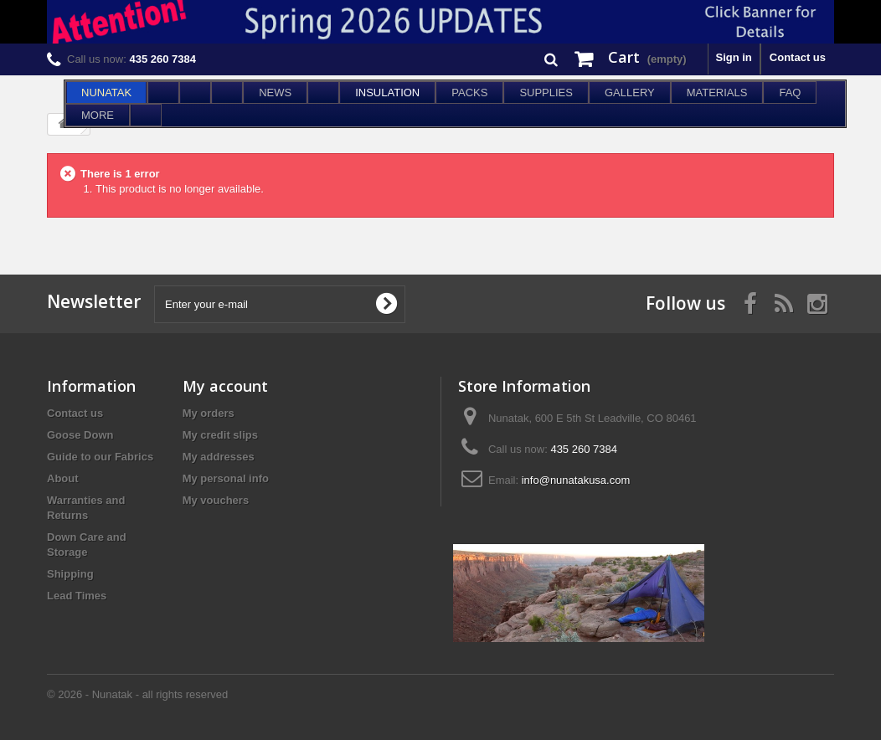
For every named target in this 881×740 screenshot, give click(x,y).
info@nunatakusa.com (576, 480)
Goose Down (80, 435)
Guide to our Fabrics (100, 456)
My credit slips (220, 435)
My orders (208, 413)
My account (225, 386)
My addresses (219, 456)
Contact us (798, 57)
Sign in (733, 57)
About (63, 478)
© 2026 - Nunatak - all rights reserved (137, 694)
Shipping (70, 574)
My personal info (226, 478)
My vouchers (216, 500)
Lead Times (76, 595)
